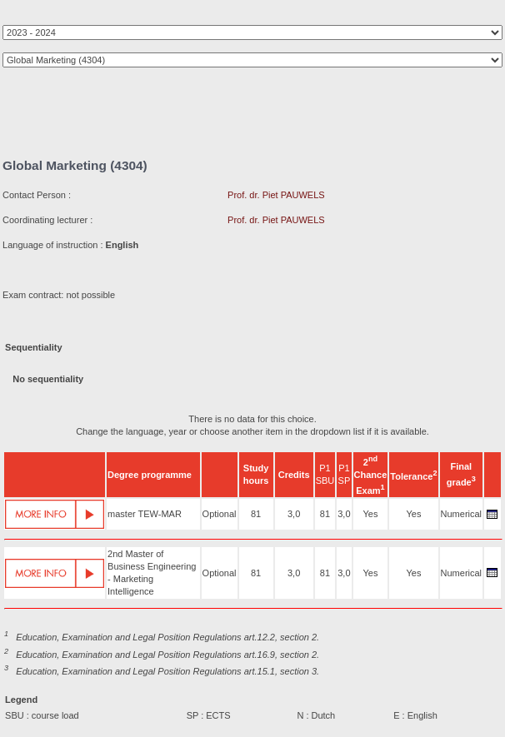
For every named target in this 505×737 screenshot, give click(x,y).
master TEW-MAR (145, 514)
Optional (219, 514)
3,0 (294, 514)
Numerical (461, 514)
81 (256, 514)
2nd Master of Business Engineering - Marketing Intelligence (152, 572)
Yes (370, 514)
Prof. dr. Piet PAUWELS (276, 195)
